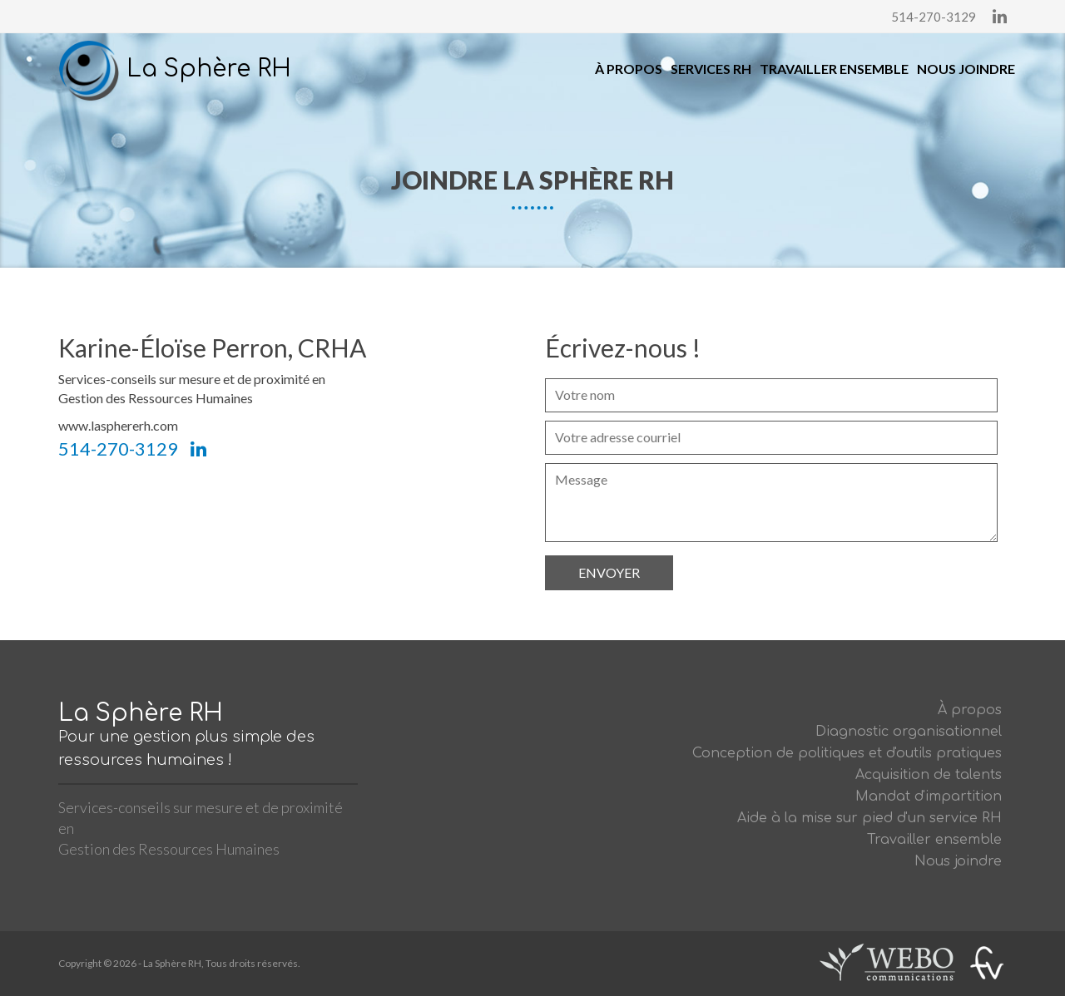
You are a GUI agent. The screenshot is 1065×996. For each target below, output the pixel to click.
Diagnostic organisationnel (908, 731)
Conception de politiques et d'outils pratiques (847, 753)
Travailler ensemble (834, 68)
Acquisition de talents (928, 774)
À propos (628, 68)
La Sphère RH (174, 69)
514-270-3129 (933, 16)
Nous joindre (966, 68)
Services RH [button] (711, 68)
